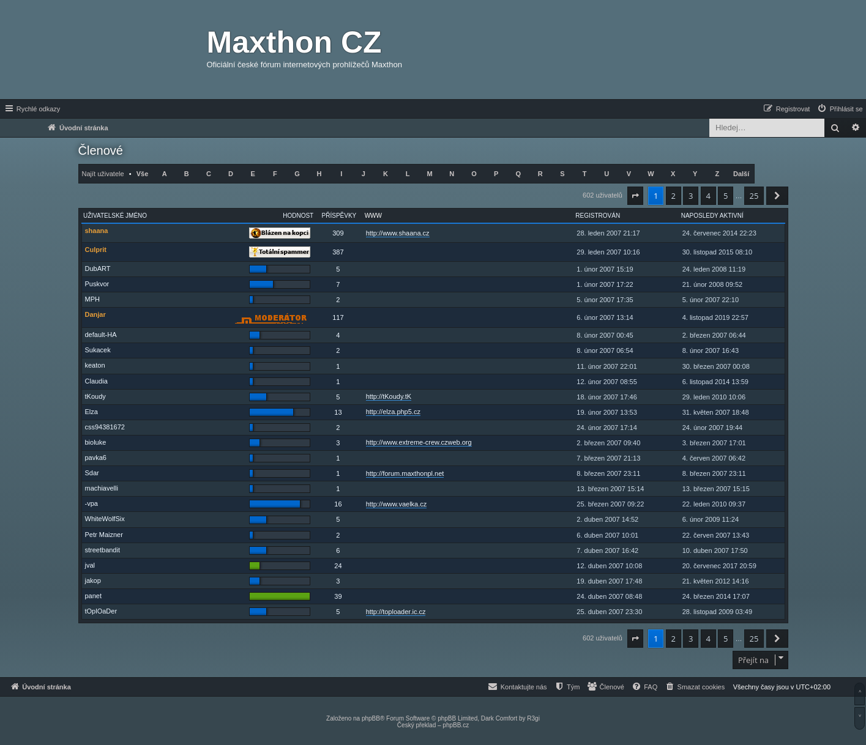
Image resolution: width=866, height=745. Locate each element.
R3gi (533, 718)
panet (93, 595)
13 (338, 412)
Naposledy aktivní (712, 215)
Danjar (95, 314)
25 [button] (754, 195)
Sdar (92, 472)
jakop (93, 580)
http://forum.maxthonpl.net (405, 473)
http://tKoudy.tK (388, 396)
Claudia (96, 381)
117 (337, 317)
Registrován (597, 215)
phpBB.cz (455, 725)
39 (338, 596)
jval (90, 565)
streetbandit (102, 550)
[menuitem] (839, 109)
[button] (635, 196)
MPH (92, 299)
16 (338, 504)
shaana (96, 230)
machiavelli (101, 488)
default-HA (101, 334)
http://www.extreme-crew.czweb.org (419, 442)
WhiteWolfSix (105, 518)
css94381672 (105, 427)
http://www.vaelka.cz (396, 504)
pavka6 (95, 457)
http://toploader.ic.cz (396, 611)
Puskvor (97, 283)
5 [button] (725, 195)
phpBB (371, 718)
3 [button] (691, 195)
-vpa (91, 503)
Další (741, 173)
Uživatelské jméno (115, 215)
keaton (95, 365)
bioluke (95, 442)
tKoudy (95, 396)
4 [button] (708, 195)
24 (338, 565)
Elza (91, 411)
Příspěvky (339, 215)
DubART (98, 268)
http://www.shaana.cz (398, 233)
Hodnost (298, 215)
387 (337, 252)
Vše (142, 173)
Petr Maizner (104, 534)
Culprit (95, 249)
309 (337, 233)
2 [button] (673, 195)
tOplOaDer (101, 611)
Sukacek (98, 350)
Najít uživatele (103, 173)
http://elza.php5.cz (393, 411)
